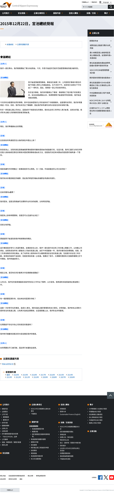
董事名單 (6, 420)
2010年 (36, 377)
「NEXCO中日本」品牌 (9, 436)
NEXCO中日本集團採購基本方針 (70, 427)
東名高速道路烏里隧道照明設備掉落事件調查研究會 (100, 64)
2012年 (18, 377)
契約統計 (63, 445)
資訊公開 (5, 445)
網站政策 (30, 476)
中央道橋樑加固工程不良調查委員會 (100, 94)
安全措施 (21, 13)
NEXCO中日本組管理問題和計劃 (99, 71)
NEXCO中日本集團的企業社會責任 (40, 410)
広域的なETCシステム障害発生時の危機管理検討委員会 (100, 111)
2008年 (54, 377)
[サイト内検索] (95, 7)
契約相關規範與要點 (66, 431)
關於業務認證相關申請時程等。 (41, 435)
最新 (8, 375)
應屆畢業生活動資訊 (95, 414)
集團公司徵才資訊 (95, 423)
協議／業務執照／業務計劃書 (11, 442)
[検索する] (111, 7)
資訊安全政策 (13, 479)
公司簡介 (5, 13)
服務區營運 (34, 442)
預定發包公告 (64, 440)
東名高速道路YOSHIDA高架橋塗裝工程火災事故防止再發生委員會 (100, 85)
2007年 (63, 377)
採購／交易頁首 (67, 422)
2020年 (16, 375)
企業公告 (95, 33)
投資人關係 (73, 13)
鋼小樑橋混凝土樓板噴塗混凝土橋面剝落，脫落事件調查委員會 (100, 55)
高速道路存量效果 (37, 456)
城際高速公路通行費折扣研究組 (100, 46)
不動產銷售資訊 (65, 459)
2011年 (27, 377)
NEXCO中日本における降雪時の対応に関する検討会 (100, 101)
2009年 (45, 377)
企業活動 (93, 431)
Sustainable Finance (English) (70, 414)
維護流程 (35, 431)
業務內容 (56, 13)
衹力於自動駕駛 (36, 459)
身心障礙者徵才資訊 (95, 417)
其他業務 (34, 445)
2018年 (34, 375)
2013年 (9, 377)
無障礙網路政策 (41, 476)
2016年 (52, 375)
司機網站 (85, 2)
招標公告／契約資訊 (66, 437)
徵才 (106, 13)
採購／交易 (91, 13)
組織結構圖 (5, 425)
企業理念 (5, 411)
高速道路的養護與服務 (38, 439)
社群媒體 (94, 477)
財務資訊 (63, 409)
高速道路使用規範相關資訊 (17, 476)
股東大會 (63, 411)
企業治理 (5, 431)
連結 (21, 479)
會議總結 (10, 44)
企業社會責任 (39, 13)
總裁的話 (5, 409)
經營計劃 (5, 423)
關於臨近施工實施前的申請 (40, 447)
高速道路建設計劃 (38, 429)
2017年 (43, 375)
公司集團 (5, 439)
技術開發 (34, 450)
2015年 (61, 375)
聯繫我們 (94, 2)
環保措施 (34, 453)
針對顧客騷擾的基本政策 (10, 434)
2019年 (25, 375)
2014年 (70, 375)
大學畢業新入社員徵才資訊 (98, 409)
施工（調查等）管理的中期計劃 (70, 443)
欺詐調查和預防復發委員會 (100, 77)
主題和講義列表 (23, 44)
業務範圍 (6, 417)
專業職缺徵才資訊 (95, 411)
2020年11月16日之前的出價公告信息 (70, 449)
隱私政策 (3, 479)
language (106, 2)
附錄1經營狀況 (7, 364)
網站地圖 (3, 476)
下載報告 (34, 414)
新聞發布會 (94, 41)
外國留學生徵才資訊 (95, 420)
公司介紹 (5, 414)
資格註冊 (63, 434)
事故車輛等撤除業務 (66, 456)
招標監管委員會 (65, 453)
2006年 (72, 377)
